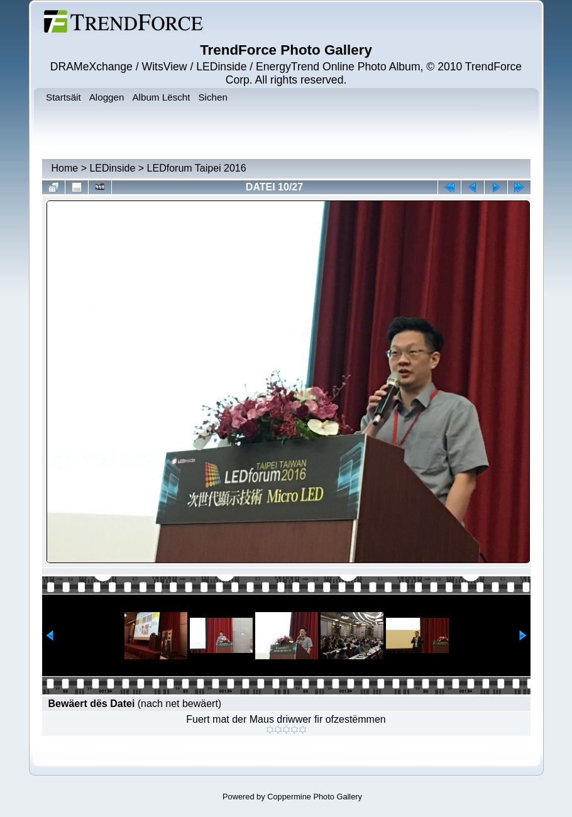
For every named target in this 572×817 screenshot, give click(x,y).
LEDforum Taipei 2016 (196, 168)
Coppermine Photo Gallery (314, 796)
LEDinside (112, 168)
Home (65, 168)
